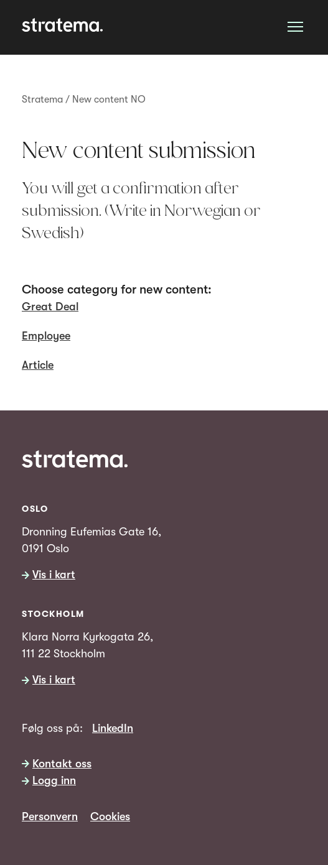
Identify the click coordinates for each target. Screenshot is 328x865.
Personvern (50, 816)
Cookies (110, 816)
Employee (46, 336)
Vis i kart (53, 575)
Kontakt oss (61, 763)
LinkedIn (112, 728)
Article (38, 365)
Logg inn (54, 781)
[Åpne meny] (295, 26)
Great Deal (50, 306)
